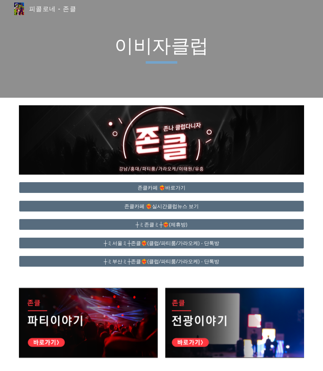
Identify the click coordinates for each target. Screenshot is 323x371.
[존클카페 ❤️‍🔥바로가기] (161, 187)
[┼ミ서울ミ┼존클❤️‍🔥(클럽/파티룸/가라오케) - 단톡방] (161, 243)
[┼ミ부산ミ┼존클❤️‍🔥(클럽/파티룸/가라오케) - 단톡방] (161, 261)
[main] (161, 49)
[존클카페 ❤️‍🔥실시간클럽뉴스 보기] (161, 206)
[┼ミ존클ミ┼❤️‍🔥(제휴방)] (161, 224)
